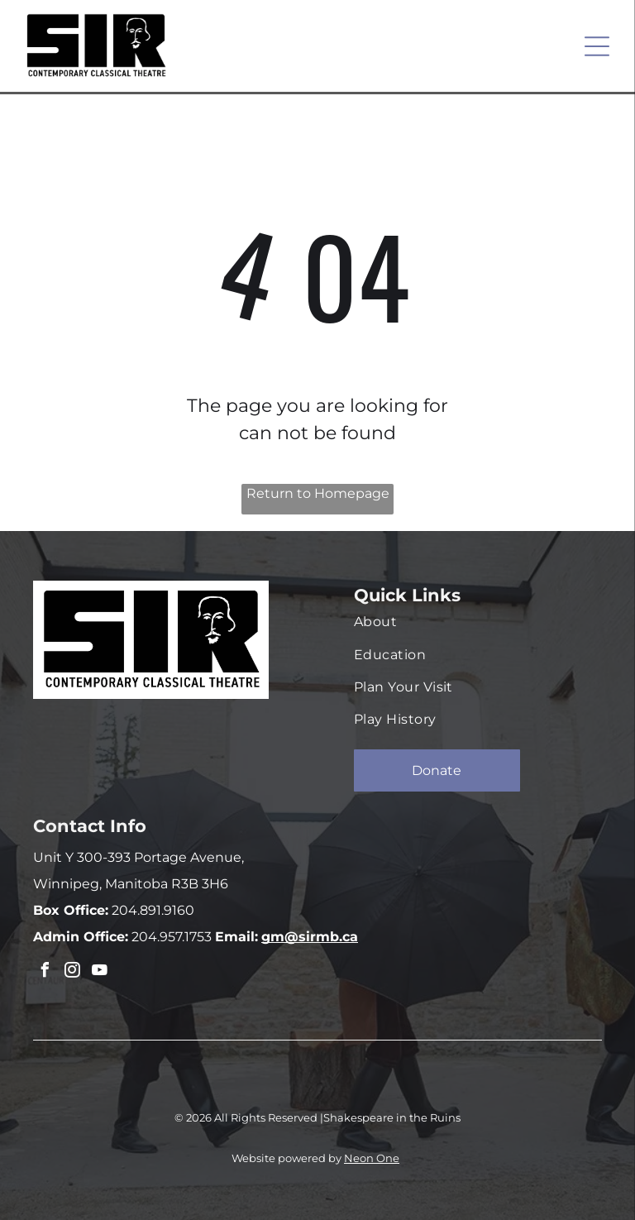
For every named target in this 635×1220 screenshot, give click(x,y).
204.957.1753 (170, 937)
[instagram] (72, 972)
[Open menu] (597, 46)
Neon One (371, 1158)
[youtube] (99, 972)
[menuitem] (469, 621)
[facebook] (44, 972)
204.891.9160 (151, 910)
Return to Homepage (317, 493)
